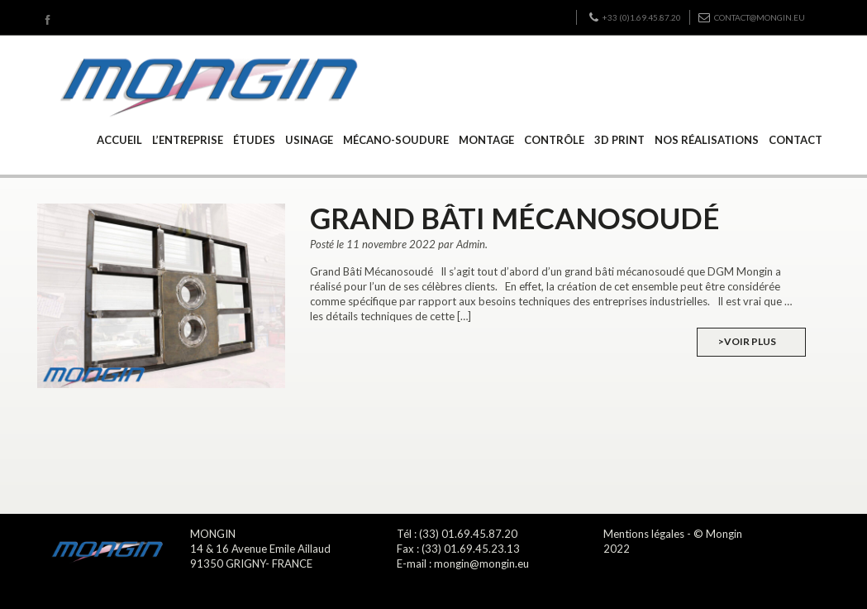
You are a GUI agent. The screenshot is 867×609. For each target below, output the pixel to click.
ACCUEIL (119, 139)
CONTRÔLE (554, 139)
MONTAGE (486, 139)
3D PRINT (619, 139)
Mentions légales (643, 533)
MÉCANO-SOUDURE (396, 139)
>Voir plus (747, 341)
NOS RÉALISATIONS (707, 139)
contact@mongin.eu (751, 17)
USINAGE (309, 139)
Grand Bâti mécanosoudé (515, 217)
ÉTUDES (254, 139)
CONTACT (795, 139)
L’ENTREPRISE (187, 139)
